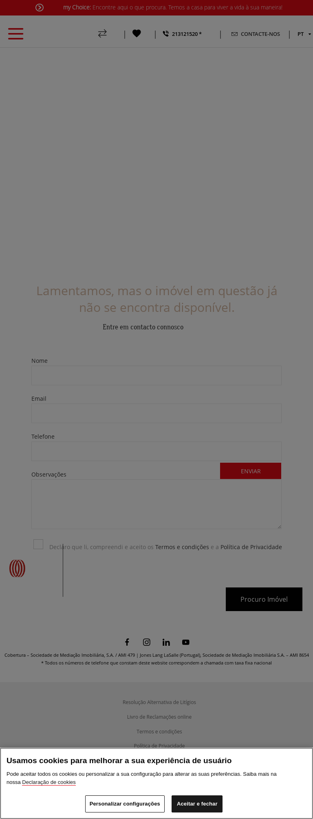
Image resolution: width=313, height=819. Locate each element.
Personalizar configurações (125, 804)
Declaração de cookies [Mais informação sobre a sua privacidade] (49, 782)
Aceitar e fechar (197, 804)
